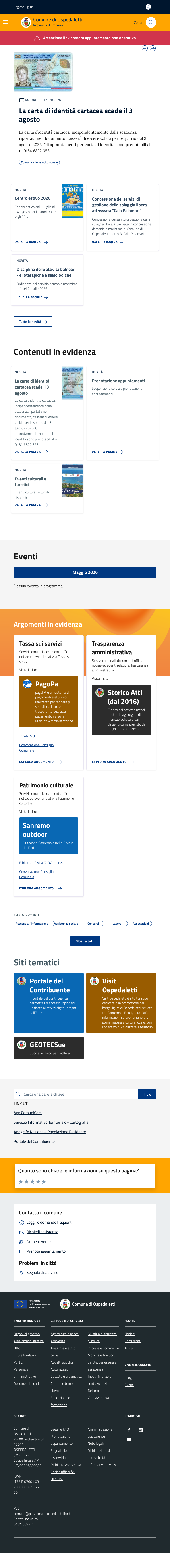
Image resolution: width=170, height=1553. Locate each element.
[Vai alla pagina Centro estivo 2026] (30, 240)
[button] (26, 6)
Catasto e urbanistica (66, 1376)
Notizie (130, 1333)
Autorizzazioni (61, 1369)
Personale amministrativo (25, 1373)
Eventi (129, 1384)
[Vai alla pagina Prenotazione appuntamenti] (108, 450)
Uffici (17, 1348)
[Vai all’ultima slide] (144, 48)
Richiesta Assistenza (66, 1464)
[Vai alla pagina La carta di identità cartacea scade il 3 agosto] (30, 450)
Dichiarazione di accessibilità (99, 1454)
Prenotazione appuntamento (62, 1440)
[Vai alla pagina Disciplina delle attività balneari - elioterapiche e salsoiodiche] (33, 295)
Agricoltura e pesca (65, 1333)
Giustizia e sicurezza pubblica (102, 1337)
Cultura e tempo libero (62, 1387)
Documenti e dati (26, 1383)
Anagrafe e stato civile (63, 1351)
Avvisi (129, 1348)
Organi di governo (27, 1333)
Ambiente (58, 1341)
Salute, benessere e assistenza (102, 1366)
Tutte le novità (33, 321)
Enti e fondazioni (26, 1355)
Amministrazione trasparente (100, 1433)
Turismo (93, 1390)
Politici (18, 1362)
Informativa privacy (102, 1464)
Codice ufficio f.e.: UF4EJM (63, 1475)
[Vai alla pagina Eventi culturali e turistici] (30, 503)
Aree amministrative (29, 1341)
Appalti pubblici (62, 1362)
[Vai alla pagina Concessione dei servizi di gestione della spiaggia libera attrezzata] (108, 240)
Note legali (96, 1443)
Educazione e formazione (60, 1401)
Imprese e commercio (103, 1348)
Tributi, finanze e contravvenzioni (99, 1380)
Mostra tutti (85, 941)
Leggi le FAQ (60, 1429)
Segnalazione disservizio (60, 1454)
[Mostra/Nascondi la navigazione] (5, 22)
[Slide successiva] (152, 48)
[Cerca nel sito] (151, 22)
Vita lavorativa (98, 1397)
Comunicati (133, 1341)
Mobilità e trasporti (101, 1355)
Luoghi (129, 1377)
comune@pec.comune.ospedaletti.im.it (42, 1513)
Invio (147, 1094)
